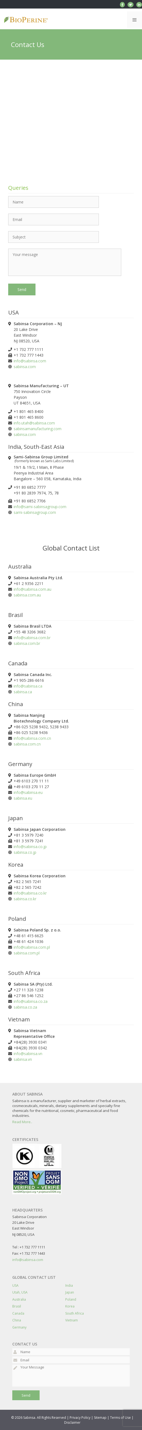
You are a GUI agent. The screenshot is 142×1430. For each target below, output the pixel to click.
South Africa (74, 1313)
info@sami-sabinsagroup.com (40, 506)
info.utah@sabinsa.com (34, 423)
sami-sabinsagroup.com (35, 512)
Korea (70, 1306)
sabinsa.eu (23, 798)
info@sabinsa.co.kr (30, 893)
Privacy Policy (80, 1417)
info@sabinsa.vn (28, 1053)
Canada (18, 1313)
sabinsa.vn (23, 1059)
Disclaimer (72, 1422)
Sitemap (100, 1417)
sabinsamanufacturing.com (37, 428)
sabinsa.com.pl (27, 953)
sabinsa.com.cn (27, 744)
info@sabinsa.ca (28, 686)
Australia (19, 1299)
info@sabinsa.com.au (32, 589)
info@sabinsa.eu (28, 792)
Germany (19, 1327)
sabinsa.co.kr (25, 898)
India (69, 1285)
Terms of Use (120, 1417)
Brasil (16, 1306)
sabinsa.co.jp (25, 852)
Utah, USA (20, 1292)
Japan (69, 1292)
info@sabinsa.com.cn (32, 738)
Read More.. (22, 1121)
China (16, 1320)
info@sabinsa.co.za (31, 1001)
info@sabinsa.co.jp (30, 846)
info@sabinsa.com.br (32, 637)
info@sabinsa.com (30, 360)
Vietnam (71, 1320)
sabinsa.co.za (25, 1007)
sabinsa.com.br (27, 643)
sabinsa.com (25, 366)
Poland (70, 1299)
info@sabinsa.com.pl (32, 947)
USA (15, 1285)
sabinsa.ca (23, 691)
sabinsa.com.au (27, 595)
